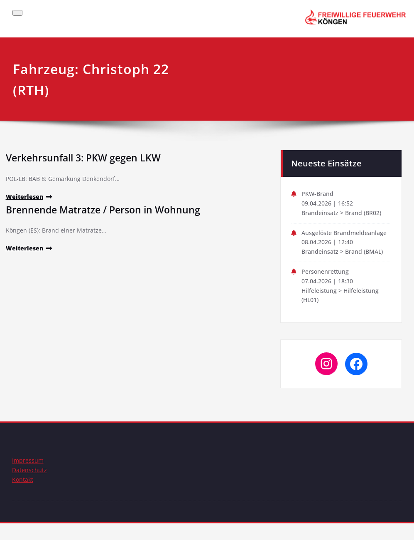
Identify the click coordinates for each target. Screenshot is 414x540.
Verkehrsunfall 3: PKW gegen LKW (86, 157)
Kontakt (23, 496)
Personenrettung (326, 285)
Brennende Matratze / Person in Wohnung (107, 210)
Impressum (28, 476)
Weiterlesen (25, 197)
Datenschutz (29, 486)
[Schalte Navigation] (17, 13)
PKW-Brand (318, 194)
